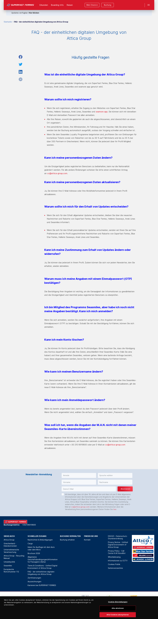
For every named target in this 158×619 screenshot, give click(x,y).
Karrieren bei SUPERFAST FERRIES (42, 585)
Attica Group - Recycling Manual (14, 557)
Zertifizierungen (34, 578)
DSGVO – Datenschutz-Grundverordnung (117, 537)
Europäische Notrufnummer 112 (11, 570)
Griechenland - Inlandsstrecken (10, 544)
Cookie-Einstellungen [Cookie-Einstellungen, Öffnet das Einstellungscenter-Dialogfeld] (117, 606)
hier (114, 509)
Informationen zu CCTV (117, 561)
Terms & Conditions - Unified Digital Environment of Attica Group (42, 566)
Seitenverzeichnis (115, 568)
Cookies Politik (114, 564)
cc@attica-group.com (57, 173)
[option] (24, 599)
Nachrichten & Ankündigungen (40, 540)
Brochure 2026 (34, 553)
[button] (79, 475)
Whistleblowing (114, 557)
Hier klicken (34, 13)
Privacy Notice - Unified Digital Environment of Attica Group (118, 544)
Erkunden (43, 5)
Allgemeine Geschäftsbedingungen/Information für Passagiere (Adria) (43, 559)
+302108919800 (29, 525)
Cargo (30, 543)
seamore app (102, 111)
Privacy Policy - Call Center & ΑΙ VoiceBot (117, 552)
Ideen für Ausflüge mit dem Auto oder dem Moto (41, 548)
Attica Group (9, 540)
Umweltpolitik (9, 562)
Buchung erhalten (67, 540)
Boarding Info (57, 5)
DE (149, 5)
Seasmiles (8, 565)
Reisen (70, 5)
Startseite (8, 22)
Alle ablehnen (118, 612)
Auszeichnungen (34, 581)
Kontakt (87, 540)
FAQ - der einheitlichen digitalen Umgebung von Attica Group (41, 573)
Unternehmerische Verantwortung (11, 551)
